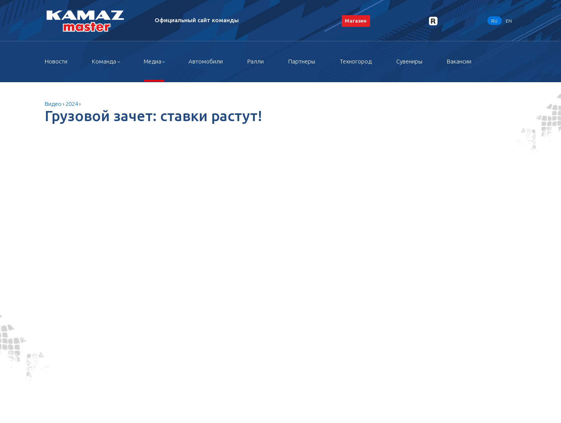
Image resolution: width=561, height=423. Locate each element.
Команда (104, 61)
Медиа (152, 61)
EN (509, 20)
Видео (53, 103)
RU (494, 20)
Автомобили (206, 61)
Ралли (255, 61)
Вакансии (459, 61)
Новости (56, 61)
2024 (71, 103)
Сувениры (409, 61)
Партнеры (301, 61)
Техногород (356, 61)
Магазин (356, 20)
